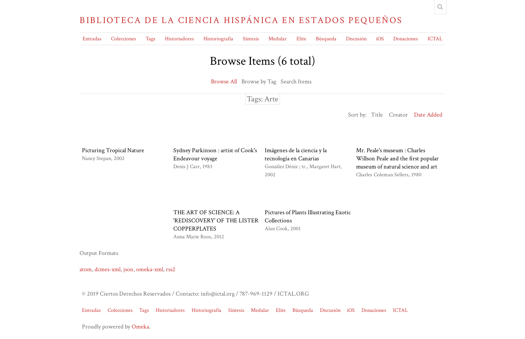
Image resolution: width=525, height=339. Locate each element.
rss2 (170, 269)
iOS (380, 38)
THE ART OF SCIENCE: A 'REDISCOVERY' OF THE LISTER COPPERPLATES (216, 220)
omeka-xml (149, 269)
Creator (398, 115)
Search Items (296, 81)
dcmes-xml (107, 269)
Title (377, 115)
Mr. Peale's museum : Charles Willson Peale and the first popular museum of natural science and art (397, 158)
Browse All (224, 81)
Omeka (140, 327)
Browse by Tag (258, 81)
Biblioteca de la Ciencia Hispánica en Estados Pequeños (241, 20)
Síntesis (251, 38)
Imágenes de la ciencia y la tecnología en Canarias (296, 154)
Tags (150, 38)
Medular (277, 38)
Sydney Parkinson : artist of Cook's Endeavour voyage (215, 154)
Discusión (356, 38)
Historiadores (179, 38)
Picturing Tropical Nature (113, 150)
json (128, 269)
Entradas (92, 38)
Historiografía (218, 38)
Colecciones (123, 38)
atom (86, 269)
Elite (301, 38)
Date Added (428, 115)
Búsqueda (326, 38)
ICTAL (435, 38)
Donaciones (405, 38)
